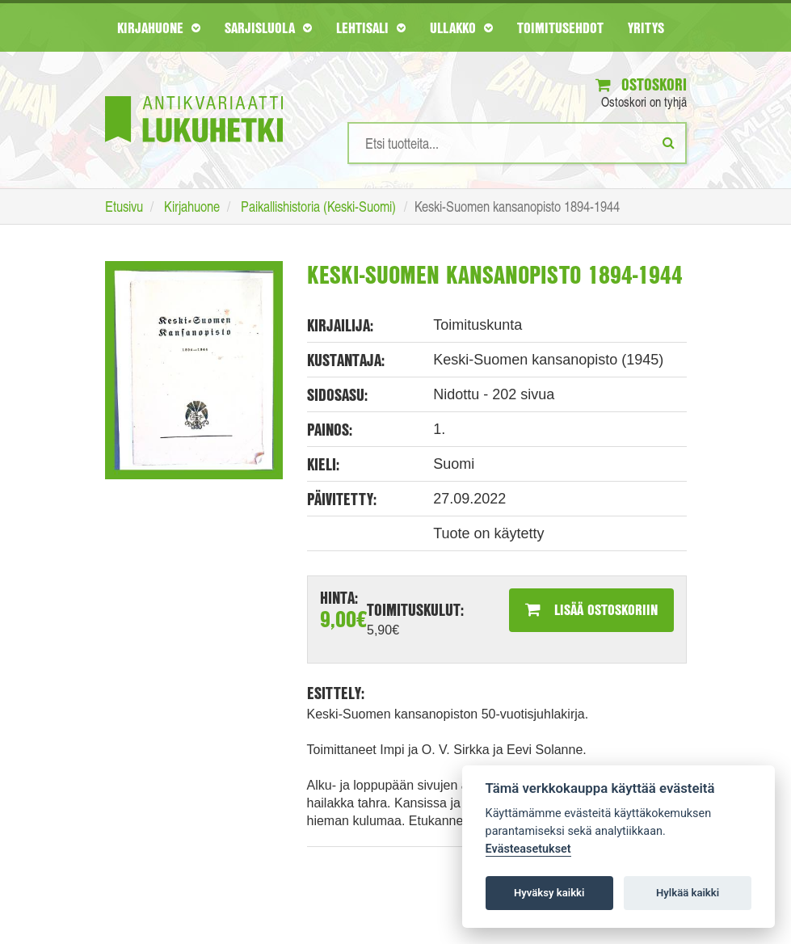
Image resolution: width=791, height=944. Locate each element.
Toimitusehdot (560, 27)
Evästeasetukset (528, 849)
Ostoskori (641, 84)
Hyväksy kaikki (549, 893)
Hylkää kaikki (687, 893)
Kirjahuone (158, 27)
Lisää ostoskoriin (591, 609)
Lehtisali (371, 27)
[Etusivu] (194, 95)
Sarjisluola (268, 27)
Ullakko (461, 27)
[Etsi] (669, 142)
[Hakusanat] (517, 143)
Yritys (646, 27)
